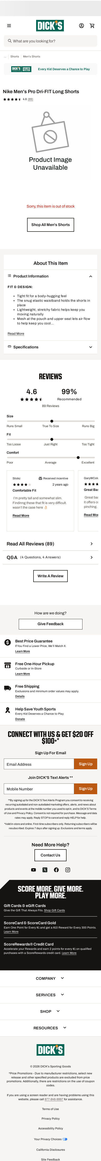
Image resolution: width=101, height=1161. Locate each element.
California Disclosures (50, 1149)
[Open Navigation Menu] (9, 25)
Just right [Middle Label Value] (51, 444)
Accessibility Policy (50, 1128)
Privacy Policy (51, 1118)
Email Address (19, 764)
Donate (20, 719)
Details (19, 696)
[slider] (51, 421)
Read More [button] (16, 333)
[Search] (54, 41)
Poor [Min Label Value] (10, 462)
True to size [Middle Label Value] (50, 426)
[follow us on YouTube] (33, 870)
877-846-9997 (54, 1099)
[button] (50, 225)
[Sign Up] (85, 764)
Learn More (22, 651)
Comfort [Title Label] (13, 452)
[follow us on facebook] (56, 870)
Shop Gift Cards (54, 910)
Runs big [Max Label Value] (88, 426)
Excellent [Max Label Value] (88, 462)
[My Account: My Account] (81, 25)
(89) (30, 99)
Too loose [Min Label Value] (14, 444)
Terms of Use (50, 1109)
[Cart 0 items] (92, 25)
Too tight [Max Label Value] (88, 444)
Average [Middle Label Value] (50, 462)
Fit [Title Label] (9, 434)
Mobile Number (20, 789)
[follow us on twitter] (45, 870)
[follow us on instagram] (68, 870)
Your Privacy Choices (48, 1139)
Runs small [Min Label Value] (14, 426)
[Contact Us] (50, 855)
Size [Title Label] (10, 416)
